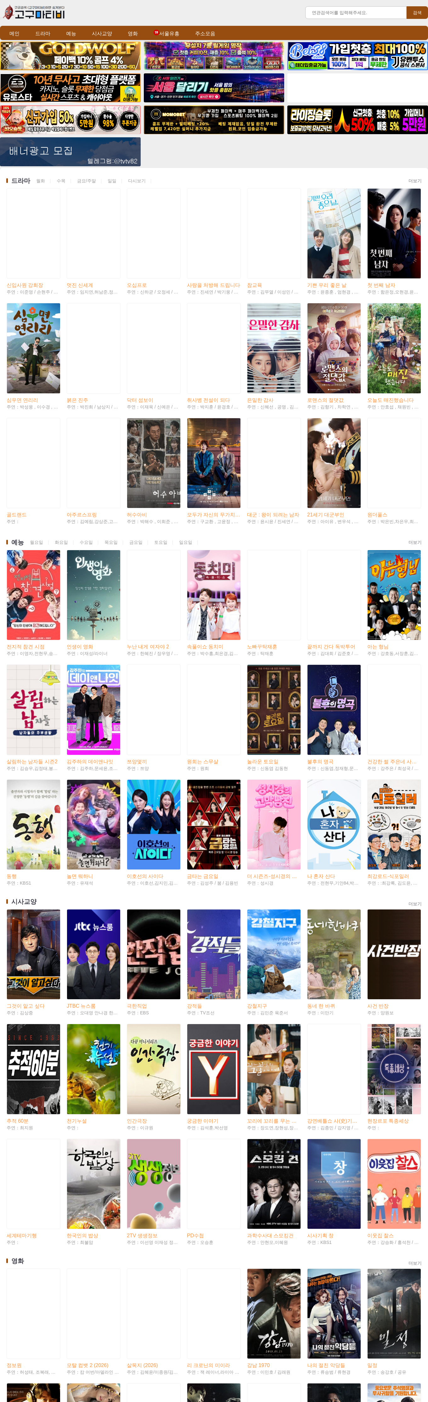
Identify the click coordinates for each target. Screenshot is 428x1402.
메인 (14, 33)
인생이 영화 (80, 564)
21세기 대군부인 (325, 453)
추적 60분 (18, 956)
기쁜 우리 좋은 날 (326, 264)
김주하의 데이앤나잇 (90, 658)
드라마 (42, 33)
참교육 (254, 264)
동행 (12, 752)
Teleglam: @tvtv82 (223, 1380)
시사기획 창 (320, 1050)
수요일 (86, 480)
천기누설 (77, 956)
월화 (40, 180)
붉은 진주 (77, 359)
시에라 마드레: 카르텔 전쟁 (333, 1348)
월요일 (36, 480)
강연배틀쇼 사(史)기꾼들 (333, 956)
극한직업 (137, 862)
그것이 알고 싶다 (26, 862)
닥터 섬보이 (140, 359)
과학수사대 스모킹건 (270, 1050)
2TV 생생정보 (142, 1050)
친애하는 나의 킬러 (28, 1348)
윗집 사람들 (380, 1348)
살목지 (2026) (142, 1159)
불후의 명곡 (320, 658)
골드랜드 (17, 453)
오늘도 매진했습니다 (390, 359)
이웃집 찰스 (380, 1050)
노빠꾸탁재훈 (262, 564)
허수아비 (137, 453)
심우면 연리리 (22, 359)
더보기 (415, 180)
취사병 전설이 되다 (208, 359)
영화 (133, 33)
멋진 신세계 (80, 264)
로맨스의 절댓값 (325, 359)
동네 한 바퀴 (321, 862)
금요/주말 (86, 180)
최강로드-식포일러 (388, 752)
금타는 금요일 (202, 752)
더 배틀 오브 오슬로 (269, 1348)
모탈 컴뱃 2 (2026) (87, 1159)
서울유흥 (166, 33)
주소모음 (205, 33)
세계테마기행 (22, 1050)
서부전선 (377, 1254)
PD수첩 (195, 1050)
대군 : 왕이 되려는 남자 (273, 453)
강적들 (194, 862)
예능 (71, 33)
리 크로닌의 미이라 (208, 1159)
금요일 (136, 480)
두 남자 (195, 1254)
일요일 (185, 480)
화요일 (61, 480)
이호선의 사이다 (145, 752)
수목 (61, 180)
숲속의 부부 (200, 1348)
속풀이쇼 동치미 (205, 564)
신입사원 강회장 (25, 264)
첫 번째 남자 (381, 264)
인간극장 (137, 956)
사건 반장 (378, 862)
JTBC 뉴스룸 (81, 862)
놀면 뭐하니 (80, 752)
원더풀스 (377, 453)
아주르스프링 (82, 453)
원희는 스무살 (202, 658)
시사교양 (102, 33)
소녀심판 (77, 1348)
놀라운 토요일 (263, 658)
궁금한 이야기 (202, 956)
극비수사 (17, 1254)
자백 (312, 1254)
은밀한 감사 (260, 359)
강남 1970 (258, 1159)
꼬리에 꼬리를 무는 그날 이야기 (273, 956)
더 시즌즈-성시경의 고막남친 (273, 752)
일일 (112, 180)
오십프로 (137, 264)
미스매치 (137, 1348)
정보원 (14, 1159)
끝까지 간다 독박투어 (331, 564)
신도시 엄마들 (82, 1254)
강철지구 (257, 862)
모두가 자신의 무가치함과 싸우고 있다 (213, 453)
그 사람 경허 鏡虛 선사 (152, 1254)
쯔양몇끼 (137, 658)
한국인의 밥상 (82, 1050)
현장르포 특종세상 (388, 956)
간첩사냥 (257, 1254)
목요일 (111, 480)
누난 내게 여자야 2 (148, 564)
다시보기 (137, 180)
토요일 (160, 480)
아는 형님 (378, 564)
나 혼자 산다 (321, 752)
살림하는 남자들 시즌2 (32, 658)
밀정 (372, 1159)
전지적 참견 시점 (26, 564)
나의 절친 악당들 (326, 1159)
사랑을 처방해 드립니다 (213, 264)
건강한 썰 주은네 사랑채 (393, 658)
